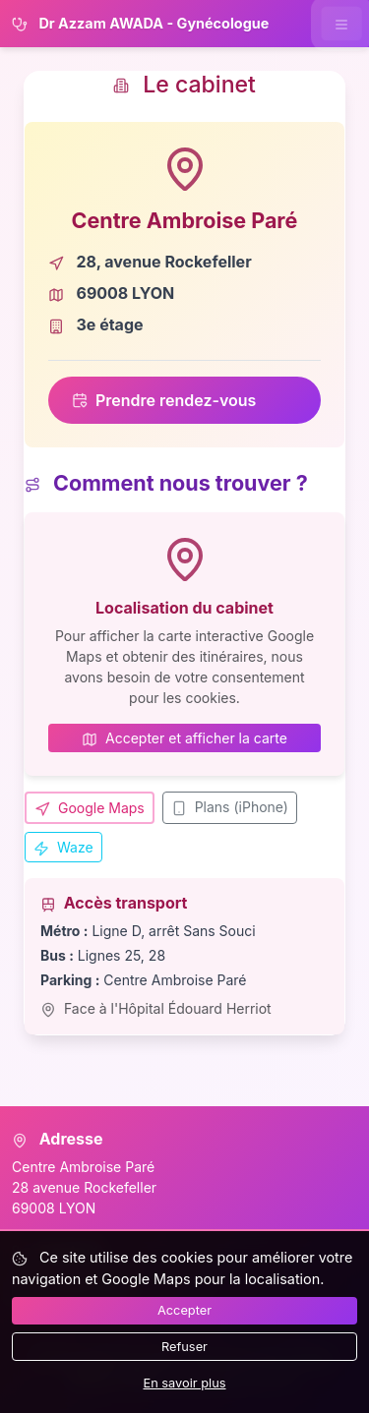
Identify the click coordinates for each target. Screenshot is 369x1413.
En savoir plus (185, 1383)
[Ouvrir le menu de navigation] (341, 23)
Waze (63, 847)
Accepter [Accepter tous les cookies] (184, 1310)
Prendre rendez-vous (164, 400)
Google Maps (89, 808)
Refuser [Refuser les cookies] (184, 1346)
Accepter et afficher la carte (184, 738)
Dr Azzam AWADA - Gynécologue (140, 23)
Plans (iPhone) (229, 807)
